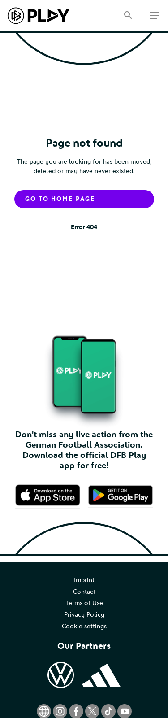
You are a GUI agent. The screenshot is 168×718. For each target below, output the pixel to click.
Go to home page (60, 199)
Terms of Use (84, 603)
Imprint (84, 580)
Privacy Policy (84, 614)
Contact (84, 592)
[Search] (127, 15)
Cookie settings (84, 626)
